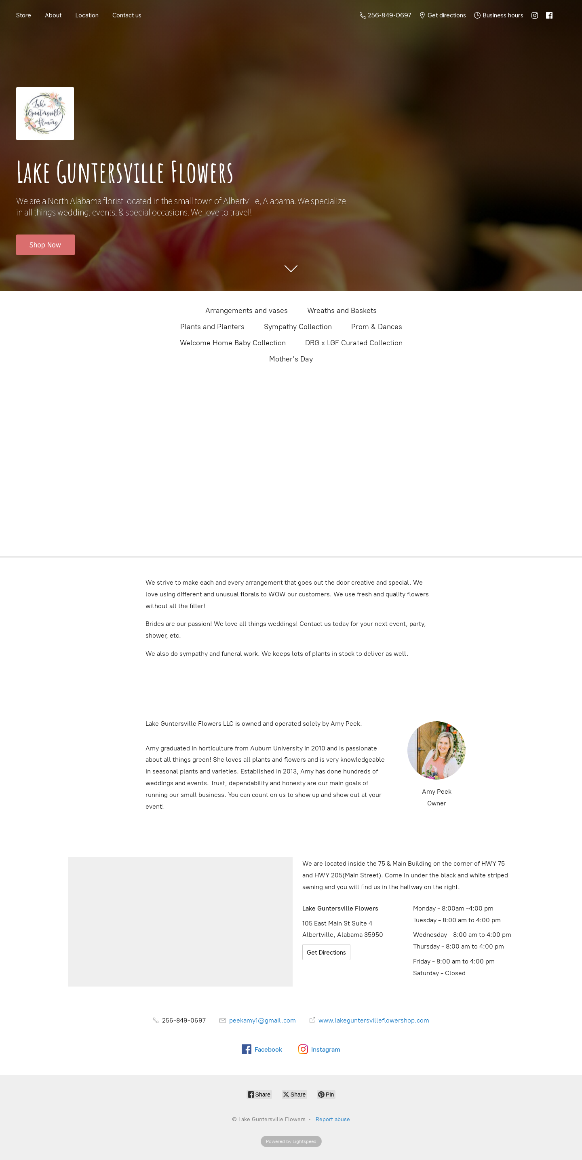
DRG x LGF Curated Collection (354, 342)
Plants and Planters (212, 326)
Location (87, 15)
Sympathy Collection (298, 326)
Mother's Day (291, 359)
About (53, 15)
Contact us (126, 15)
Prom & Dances (376, 326)
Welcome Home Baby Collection (233, 342)
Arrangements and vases (246, 310)
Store (23, 15)
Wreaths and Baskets (342, 310)
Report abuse (333, 1119)
